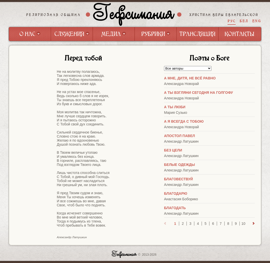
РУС (232, 21)
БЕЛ (244, 21)
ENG (256, 21)
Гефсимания (133, 14)
